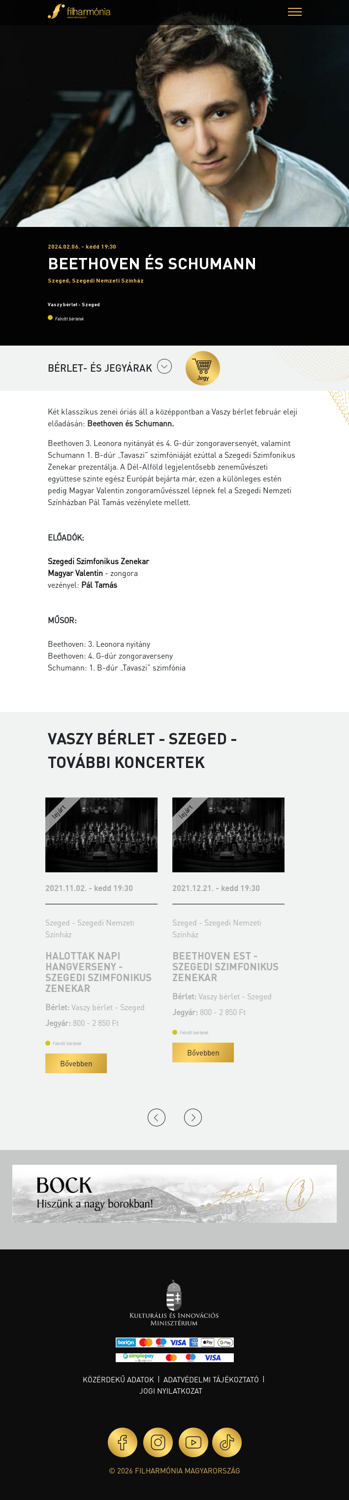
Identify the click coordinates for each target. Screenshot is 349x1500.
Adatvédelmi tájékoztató (211, 1379)
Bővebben (79, 1063)
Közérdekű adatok (118, 1379)
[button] (295, 13)
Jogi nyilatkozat (170, 1391)
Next (193, 1117)
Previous (156, 1117)
